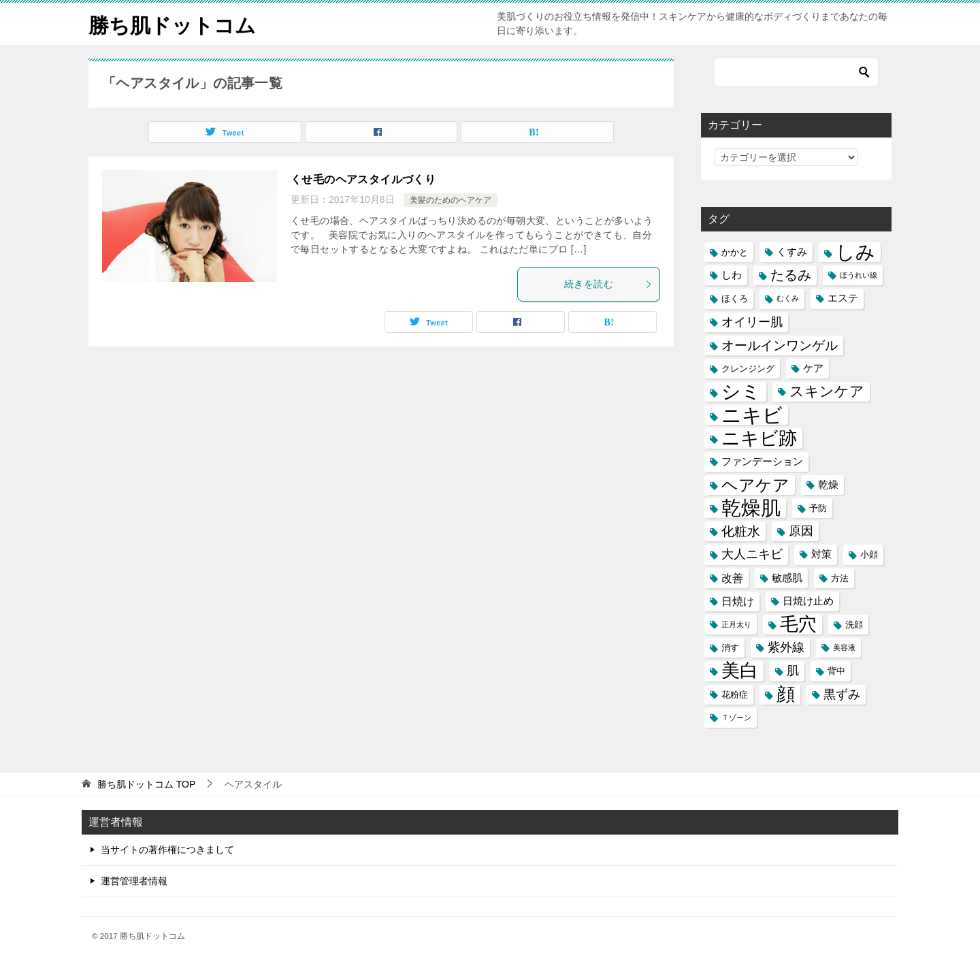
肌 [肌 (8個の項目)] (793, 670)
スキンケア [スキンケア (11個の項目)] (826, 391)
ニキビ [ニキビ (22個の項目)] (752, 415)
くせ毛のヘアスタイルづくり (363, 179)
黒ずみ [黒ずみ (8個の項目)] (841, 694)
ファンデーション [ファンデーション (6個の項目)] (762, 461)
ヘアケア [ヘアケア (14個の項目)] (755, 485)
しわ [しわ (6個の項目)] (731, 275)
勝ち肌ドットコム (172, 23)
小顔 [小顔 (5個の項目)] (869, 554)
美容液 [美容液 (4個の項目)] (844, 647)
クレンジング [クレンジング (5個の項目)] (747, 369)
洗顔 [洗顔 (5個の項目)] (854, 624)
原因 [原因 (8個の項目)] (801, 531)
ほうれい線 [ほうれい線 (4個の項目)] (858, 275)
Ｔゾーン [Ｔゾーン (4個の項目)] (736, 717)
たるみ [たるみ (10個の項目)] (790, 275)
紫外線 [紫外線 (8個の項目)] (786, 647)
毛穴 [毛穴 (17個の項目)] (798, 624)
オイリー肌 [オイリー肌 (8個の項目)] (752, 322)
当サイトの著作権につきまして (167, 849)
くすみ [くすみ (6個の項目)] (792, 251)
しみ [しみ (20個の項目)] (855, 252)
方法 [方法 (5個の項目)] (840, 578)
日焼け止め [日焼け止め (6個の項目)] (808, 601)
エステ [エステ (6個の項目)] (843, 298)
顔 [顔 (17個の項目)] (786, 695)
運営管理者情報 (134, 880)
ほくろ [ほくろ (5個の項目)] (734, 298)
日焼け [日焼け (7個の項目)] (737, 601)
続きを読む (608, 283)
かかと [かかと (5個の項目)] (734, 252)
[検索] (796, 72)
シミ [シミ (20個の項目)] (741, 392)
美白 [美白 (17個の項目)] (739, 671)
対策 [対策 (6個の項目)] (821, 554)
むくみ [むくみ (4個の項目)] (788, 298)
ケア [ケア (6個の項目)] (813, 368)
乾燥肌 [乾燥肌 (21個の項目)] (751, 508)
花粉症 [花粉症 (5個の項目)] (734, 695)
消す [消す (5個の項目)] (730, 648)
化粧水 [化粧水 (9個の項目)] (740, 531)
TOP (146, 784)
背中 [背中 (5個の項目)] (836, 671)
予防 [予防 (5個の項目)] (818, 508)
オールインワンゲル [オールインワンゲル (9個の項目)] (779, 345)
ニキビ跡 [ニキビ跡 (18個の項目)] (759, 438)
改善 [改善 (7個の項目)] (732, 578)
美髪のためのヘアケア (450, 200)
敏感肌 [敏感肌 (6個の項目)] (787, 577)
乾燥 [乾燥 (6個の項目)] (828, 484)
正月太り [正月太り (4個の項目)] (736, 624)
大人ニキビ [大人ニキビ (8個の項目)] (752, 554)
